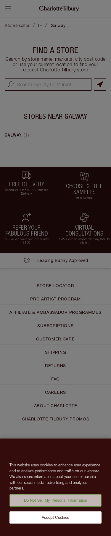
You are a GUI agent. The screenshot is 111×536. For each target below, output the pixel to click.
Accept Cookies (56, 519)
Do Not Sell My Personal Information (55, 502)
